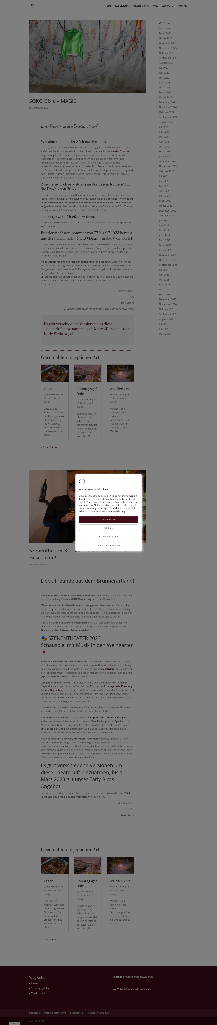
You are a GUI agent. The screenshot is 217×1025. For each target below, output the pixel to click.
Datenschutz (102, 545)
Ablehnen (108, 527)
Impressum (115, 545)
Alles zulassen (108, 519)
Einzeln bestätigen (108, 536)
